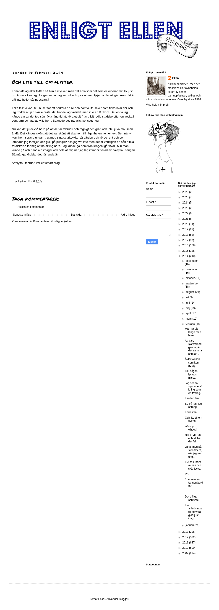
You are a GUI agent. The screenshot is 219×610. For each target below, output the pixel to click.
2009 (185, 553)
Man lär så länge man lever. (193, 332)
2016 (185, 245)
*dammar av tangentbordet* (194, 483)
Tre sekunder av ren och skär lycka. (193, 465)
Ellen (175, 78)
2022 (185, 213)
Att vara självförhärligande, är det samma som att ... (193, 347)
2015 (185, 250)
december (191, 260)
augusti (190, 292)
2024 (185, 202)
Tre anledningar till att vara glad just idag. (194, 512)
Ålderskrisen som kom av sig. (192, 362)
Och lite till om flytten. (193, 419)
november (191, 269)
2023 (185, 208)
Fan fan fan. (192, 398)
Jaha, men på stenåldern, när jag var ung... (193, 451)
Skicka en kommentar (31, 207)
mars (188, 318)
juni (187, 302)
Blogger (123, 599)
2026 (185, 192)
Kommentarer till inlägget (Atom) (52, 221)
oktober (190, 278)
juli (187, 297)
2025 (185, 197)
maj (188, 308)
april (188, 313)
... (186, 491)
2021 (185, 218)
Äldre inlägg (128, 214)
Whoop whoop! (191, 428)
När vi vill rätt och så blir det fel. (193, 438)
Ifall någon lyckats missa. (191, 374)
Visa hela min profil (157, 104)
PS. (187, 474)
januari (189, 525)
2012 (185, 537)
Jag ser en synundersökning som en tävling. (193, 388)
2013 (185, 531)
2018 (185, 234)
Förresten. (191, 412)
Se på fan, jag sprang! (193, 405)
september (191, 283)
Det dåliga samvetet (192, 498)
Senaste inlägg (22, 214)
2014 (185, 256)
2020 (185, 224)
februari (190, 324)
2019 (185, 229)
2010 (185, 547)
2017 (185, 240)
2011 (185, 542)
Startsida (75, 214)
